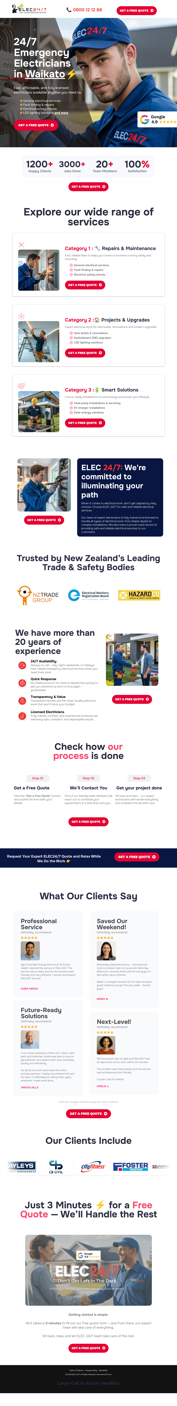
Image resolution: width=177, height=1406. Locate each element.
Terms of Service (77, 1383)
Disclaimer (103, 1383)
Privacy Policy (91, 1383)
